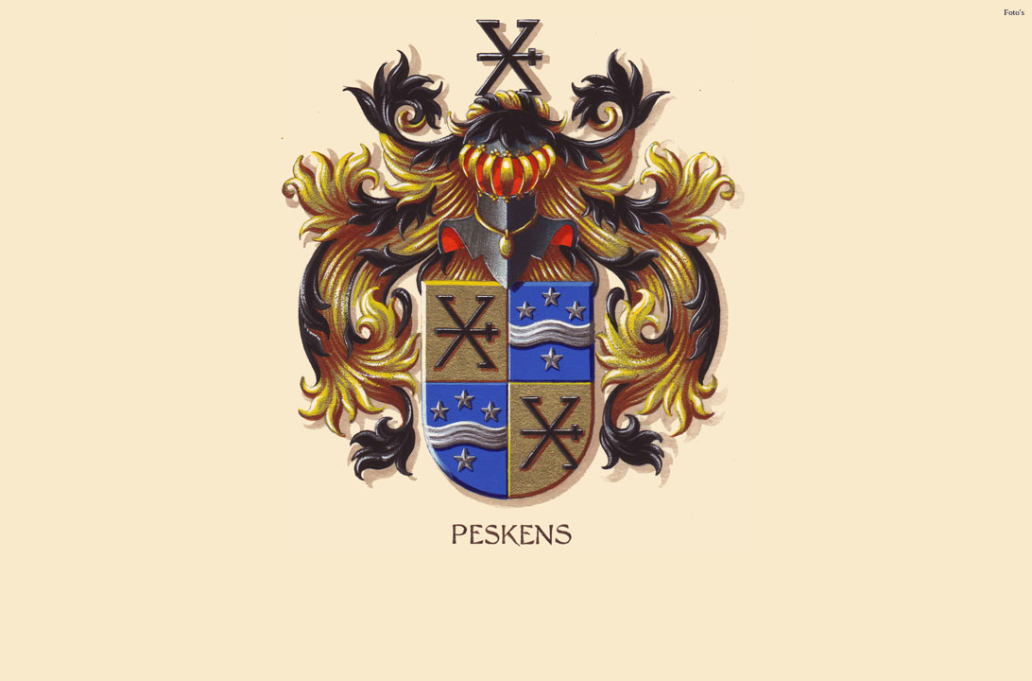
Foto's (1014, 12)
